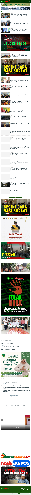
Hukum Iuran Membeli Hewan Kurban (6, 340)
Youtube (28, 489)
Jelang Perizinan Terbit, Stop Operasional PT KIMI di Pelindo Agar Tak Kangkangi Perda (19, 22)
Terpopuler (2, 378)
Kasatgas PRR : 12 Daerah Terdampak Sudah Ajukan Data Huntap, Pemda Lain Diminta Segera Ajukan (20, 80)
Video (1, 261)
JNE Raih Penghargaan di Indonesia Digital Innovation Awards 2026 (19, 124)
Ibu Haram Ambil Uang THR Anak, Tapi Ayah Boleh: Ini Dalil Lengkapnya (10, 346)
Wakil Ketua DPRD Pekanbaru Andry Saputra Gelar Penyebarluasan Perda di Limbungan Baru (15, 427)
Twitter (24, 489)
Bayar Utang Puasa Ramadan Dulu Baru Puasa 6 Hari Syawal (9, 349)
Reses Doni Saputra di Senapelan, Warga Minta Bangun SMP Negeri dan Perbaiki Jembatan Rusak (16, 385)
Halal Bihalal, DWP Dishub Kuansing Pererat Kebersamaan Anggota (19, 94)
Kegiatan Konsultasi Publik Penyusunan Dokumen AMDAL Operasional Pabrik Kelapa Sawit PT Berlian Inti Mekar (19, 397)
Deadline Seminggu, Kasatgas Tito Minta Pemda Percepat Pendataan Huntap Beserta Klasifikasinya (19, 162)
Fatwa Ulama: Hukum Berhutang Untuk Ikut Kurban (7, 343)
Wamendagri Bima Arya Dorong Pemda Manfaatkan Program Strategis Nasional (19, 154)
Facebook (21, 489)
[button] (2, 420)
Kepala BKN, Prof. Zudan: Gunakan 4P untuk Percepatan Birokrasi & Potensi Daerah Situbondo (20, 169)
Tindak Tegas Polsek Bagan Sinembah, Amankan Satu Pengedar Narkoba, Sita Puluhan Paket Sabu (18, 16)
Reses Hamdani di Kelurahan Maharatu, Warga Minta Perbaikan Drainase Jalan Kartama (15, 380)
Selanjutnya (15, 197)
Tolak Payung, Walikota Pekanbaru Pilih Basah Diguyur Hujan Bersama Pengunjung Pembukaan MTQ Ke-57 (15, 402)
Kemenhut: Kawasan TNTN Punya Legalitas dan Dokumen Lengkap (19, 184)
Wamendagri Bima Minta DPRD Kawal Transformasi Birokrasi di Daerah (18, 30)
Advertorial (2, 393)
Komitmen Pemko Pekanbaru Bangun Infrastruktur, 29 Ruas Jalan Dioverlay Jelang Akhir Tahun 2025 (14, 405)
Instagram (21, 491)
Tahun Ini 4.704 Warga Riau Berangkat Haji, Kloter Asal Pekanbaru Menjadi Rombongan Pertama (19, 192)
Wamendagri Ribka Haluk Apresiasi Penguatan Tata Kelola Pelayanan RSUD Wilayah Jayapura (19, 55)
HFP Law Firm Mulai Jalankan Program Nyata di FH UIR (20, 132)
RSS (24, 490)
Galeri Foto (2, 408)
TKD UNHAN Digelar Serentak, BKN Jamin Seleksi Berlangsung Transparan (19, 87)
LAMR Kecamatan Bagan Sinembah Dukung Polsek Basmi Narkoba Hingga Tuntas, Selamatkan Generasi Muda (19, 110)
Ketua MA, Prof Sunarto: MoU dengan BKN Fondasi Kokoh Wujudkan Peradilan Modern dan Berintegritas (19, 147)
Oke (19, 493)
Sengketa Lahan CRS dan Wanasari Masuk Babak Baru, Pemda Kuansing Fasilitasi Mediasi (19, 177)
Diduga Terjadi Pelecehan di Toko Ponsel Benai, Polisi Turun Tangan (19, 102)
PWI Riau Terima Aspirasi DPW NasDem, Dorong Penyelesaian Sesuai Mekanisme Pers (20, 139)
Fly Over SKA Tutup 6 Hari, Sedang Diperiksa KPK (19, 117)
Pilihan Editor (3, 334)
